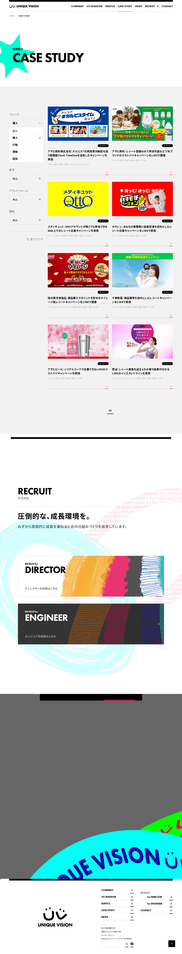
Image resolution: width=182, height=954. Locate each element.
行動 (15, 144)
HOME (11, 16)
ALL (15, 131)
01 (110, 410)
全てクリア (36, 239)
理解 (15, 151)
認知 (15, 158)
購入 (15, 138)
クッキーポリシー (107, 935)
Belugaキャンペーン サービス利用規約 (116, 938)
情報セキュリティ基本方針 (111, 931)
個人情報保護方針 (108, 928)
